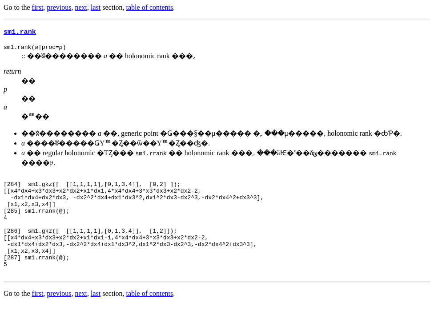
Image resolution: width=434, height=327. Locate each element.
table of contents (149, 7)
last (95, 7)
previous (59, 7)
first (38, 7)
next (81, 7)
